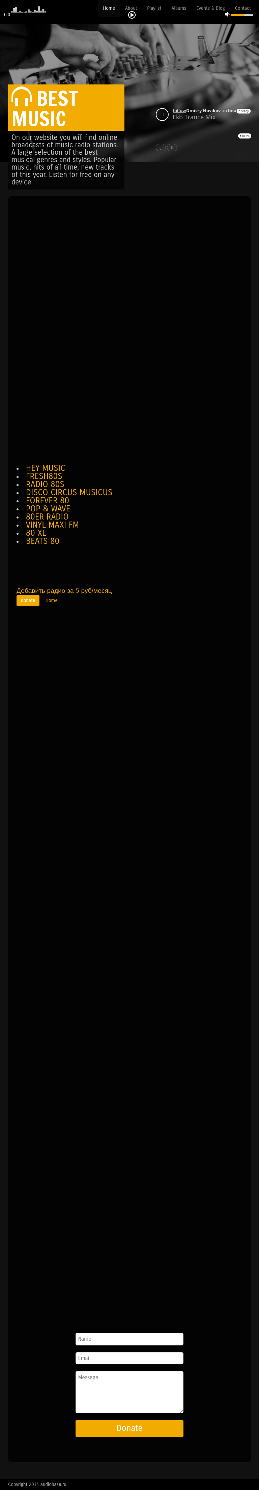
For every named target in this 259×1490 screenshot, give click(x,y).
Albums (178, 8)
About (131, 8)
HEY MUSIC (45, 468)
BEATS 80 (42, 541)
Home (109, 8)
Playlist (154, 8)
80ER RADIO (47, 517)
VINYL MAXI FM (52, 525)
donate (28, 600)
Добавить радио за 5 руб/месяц (64, 591)
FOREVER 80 (47, 501)
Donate (129, 1428)
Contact (243, 8)
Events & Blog (211, 8)
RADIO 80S (45, 484)
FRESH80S (44, 476)
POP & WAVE (48, 509)
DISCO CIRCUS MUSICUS (69, 492)
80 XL (36, 533)
